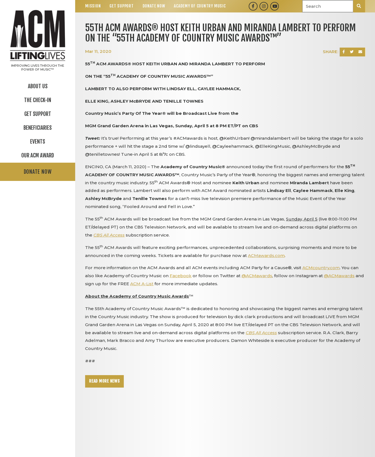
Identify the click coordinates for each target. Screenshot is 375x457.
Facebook (181, 275)
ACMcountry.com (321, 267)
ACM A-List (141, 283)
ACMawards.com (266, 255)
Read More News (104, 381)
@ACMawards (257, 275)
